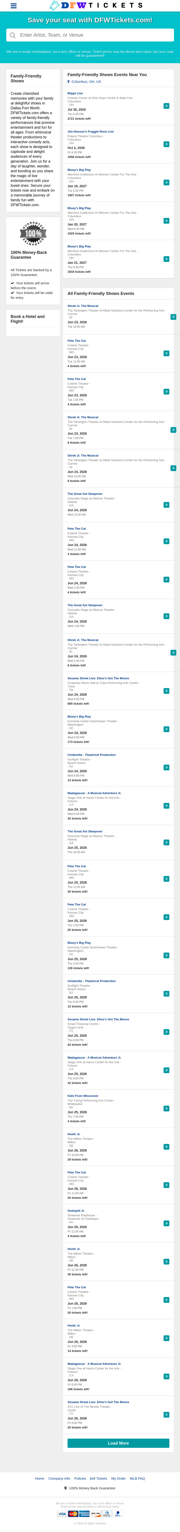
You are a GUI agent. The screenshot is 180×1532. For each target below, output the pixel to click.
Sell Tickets (98, 1478)
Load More (118, 1443)
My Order (118, 1478)
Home (39, 1478)
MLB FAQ (137, 1478)
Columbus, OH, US (84, 81)
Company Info (59, 1478)
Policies (80, 1478)
